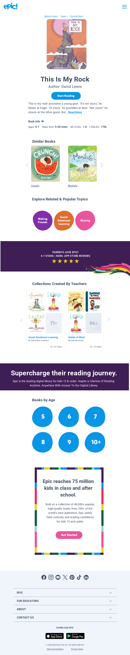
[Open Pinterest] (72, 577)
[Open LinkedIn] (86, 577)
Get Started (69, 535)
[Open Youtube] (58, 577)
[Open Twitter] (65, 577)
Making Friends (51, 16)
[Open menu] (124, 7)
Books (63, 16)
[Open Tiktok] (79, 577)
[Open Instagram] (50, 577)
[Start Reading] (66, 96)
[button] (45, 320)
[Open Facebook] (43, 577)
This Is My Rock (76, 16)
